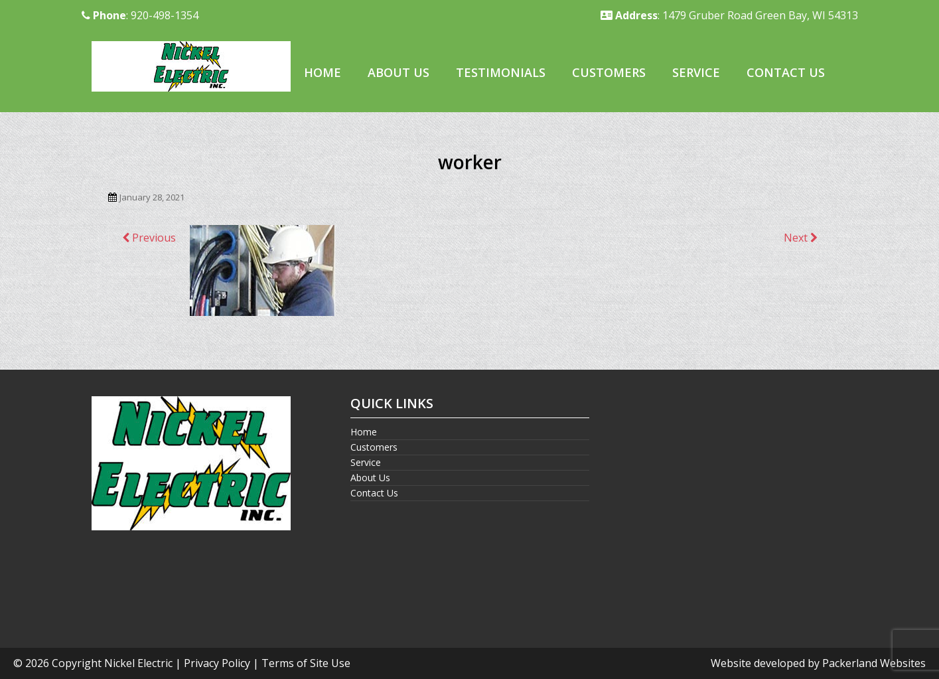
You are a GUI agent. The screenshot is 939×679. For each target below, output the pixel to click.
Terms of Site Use (305, 663)
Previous (149, 237)
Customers (609, 72)
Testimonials (500, 72)
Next (801, 237)
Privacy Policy (217, 663)
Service (696, 72)
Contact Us (786, 72)
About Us (398, 72)
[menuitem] (322, 73)
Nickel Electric (138, 663)
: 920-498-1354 (140, 15)
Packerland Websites (874, 663)
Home (322, 72)
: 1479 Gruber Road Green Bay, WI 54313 (729, 15)
